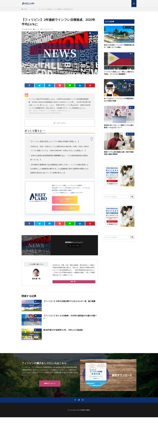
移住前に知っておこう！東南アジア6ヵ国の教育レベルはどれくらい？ (119, 126)
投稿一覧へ (73, 281)
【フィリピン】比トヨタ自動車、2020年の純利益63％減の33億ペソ (70, 316)
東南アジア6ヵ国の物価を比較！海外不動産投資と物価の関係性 (119, 153)
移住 (132, 53)
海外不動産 (130, 134)
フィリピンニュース (47, 29)
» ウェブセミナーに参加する (65, 208)
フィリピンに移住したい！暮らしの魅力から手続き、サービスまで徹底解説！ (119, 73)
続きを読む (61, 123)
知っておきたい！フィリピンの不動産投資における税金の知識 (119, 99)
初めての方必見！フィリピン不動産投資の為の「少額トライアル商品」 (119, 46)
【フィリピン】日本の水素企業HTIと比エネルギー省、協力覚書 (69, 301)
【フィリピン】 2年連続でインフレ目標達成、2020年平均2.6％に (56, 9)
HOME (25, 9)
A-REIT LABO (85, 410)
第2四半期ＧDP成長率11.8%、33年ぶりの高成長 (63, 330)
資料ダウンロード (49, 383)
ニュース (32, 9)
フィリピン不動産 (129, 27)
